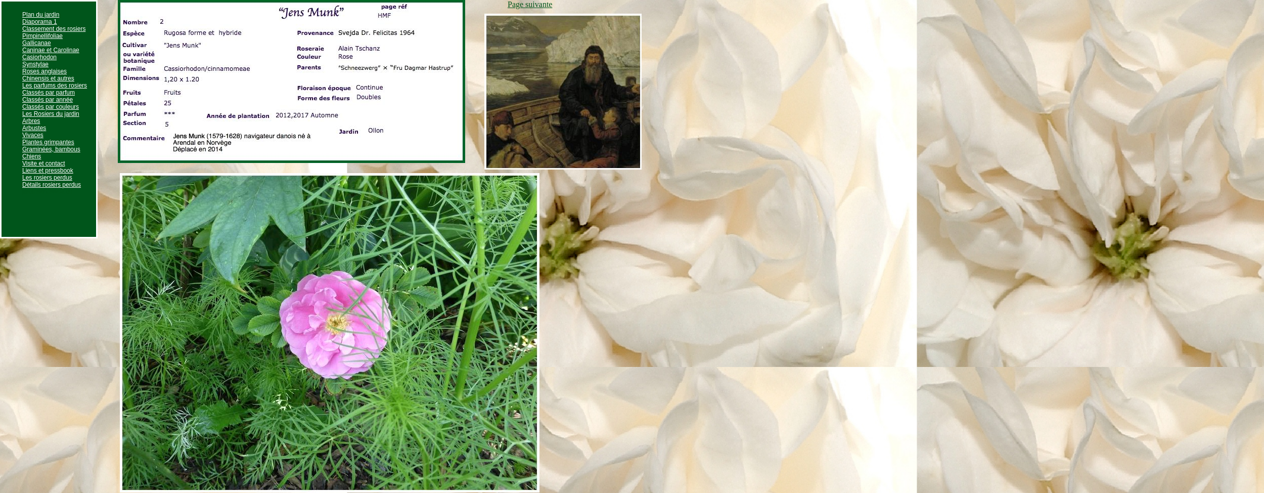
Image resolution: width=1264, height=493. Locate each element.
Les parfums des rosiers (54, 85)
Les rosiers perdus (47, 177)
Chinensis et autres (48, 78)
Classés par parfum (48, 92)
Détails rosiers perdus (51, 184)
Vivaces (32, 135)
